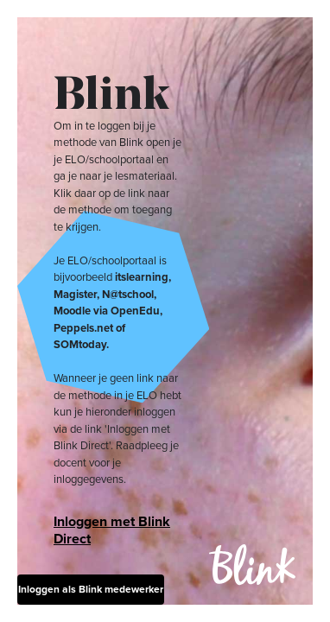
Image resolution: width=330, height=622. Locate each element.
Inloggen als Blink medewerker (90, 589)
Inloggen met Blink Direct (112, 530)
